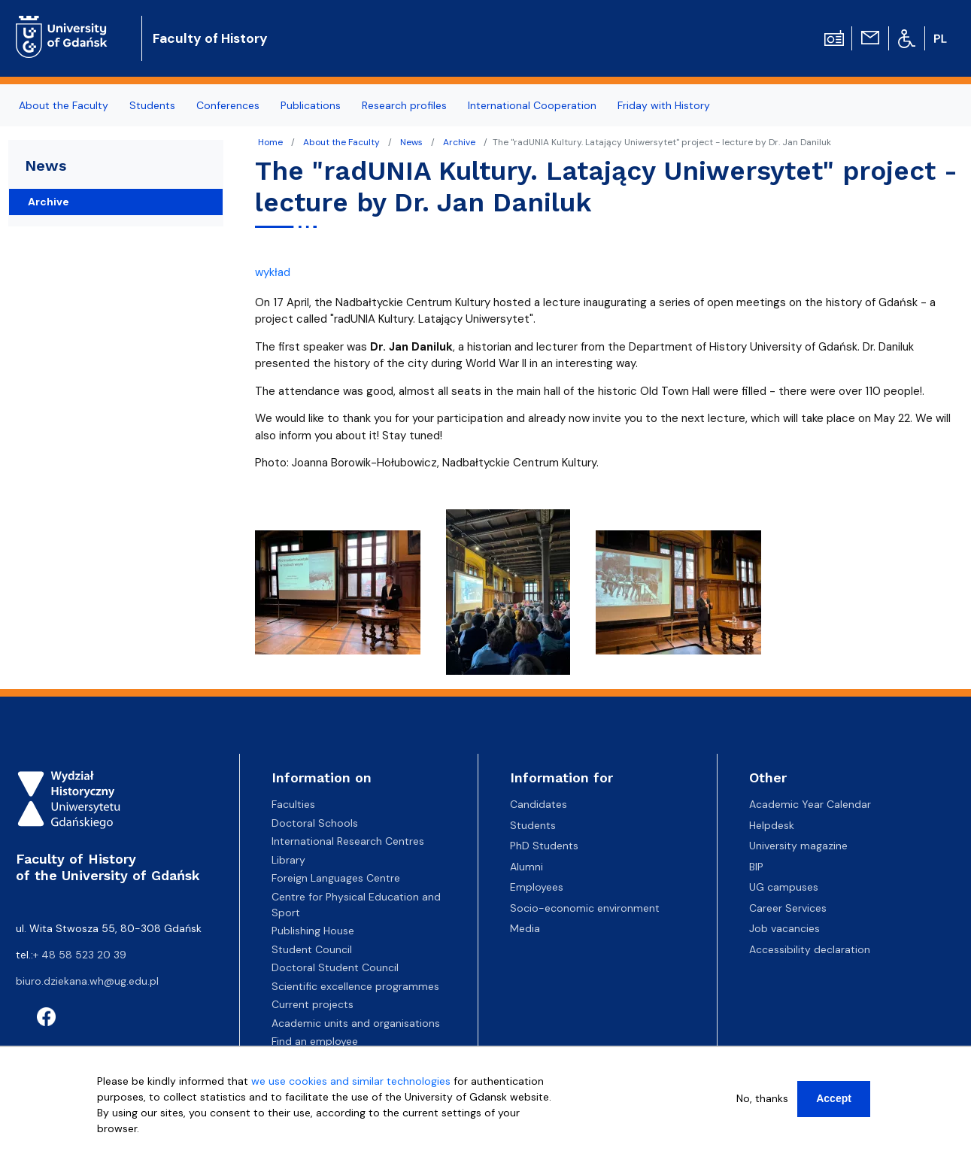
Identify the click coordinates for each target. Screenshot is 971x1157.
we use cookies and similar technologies (351, 1081)
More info (120, 1144)
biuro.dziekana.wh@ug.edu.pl (87, 981)
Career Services (788, 908)
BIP (756, 866)
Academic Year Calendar (810, 804)
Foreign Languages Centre (336, 878)
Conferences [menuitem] (227, 105)
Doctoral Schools (315, 823)
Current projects (313, 1004)
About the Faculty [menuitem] (63, 105)
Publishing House (313, 930)
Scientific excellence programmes (355, 986)
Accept (833, 1098)
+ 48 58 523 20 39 (79, 954)
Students (533, 825)
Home (270, 142)
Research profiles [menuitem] (404, 105)
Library (288, 860)
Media (525, 928)
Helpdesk (771, 825)
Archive (459, 142)
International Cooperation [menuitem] (532, 105)
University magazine (798, 845)
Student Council (312, 949)
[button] (339, 596)
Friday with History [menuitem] (663, 105)
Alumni (526, 866)
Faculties (293, 804)
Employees (536, 887)
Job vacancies (784, 928)
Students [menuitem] (152, 105)
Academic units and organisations (356, 1023)
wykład (272, 272)
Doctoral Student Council (335, 967)
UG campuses (783, 887)
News (411, 142)
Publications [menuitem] (311, 105)
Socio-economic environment (585, 908)
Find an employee (315, 1041)
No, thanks (762, 1098)
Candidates (538, 804)
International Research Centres (348, 841)
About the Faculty (341, 142)
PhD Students (544, 845)
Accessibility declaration (809, 949)
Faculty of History (210, 38)
